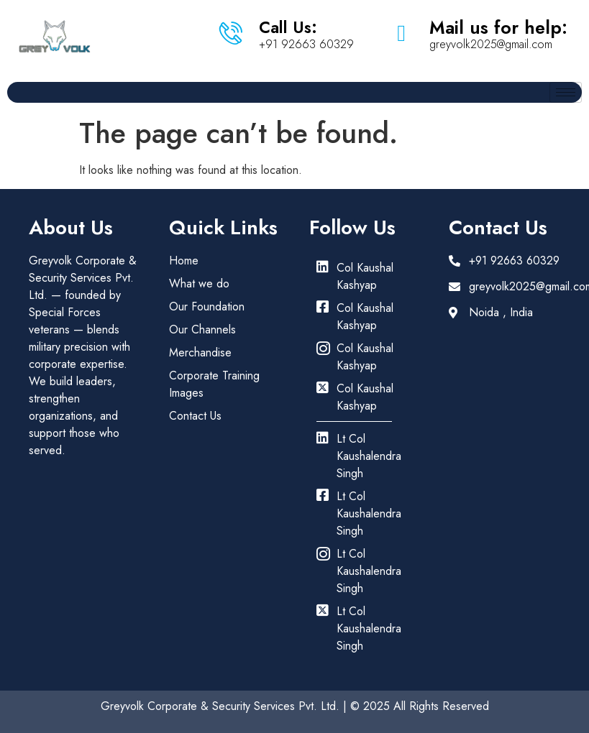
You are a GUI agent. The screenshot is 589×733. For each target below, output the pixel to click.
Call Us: (288, 27)
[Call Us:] (230, 33)
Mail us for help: (498, 27)
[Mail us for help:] (401, 33)
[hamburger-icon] (565, 92)
